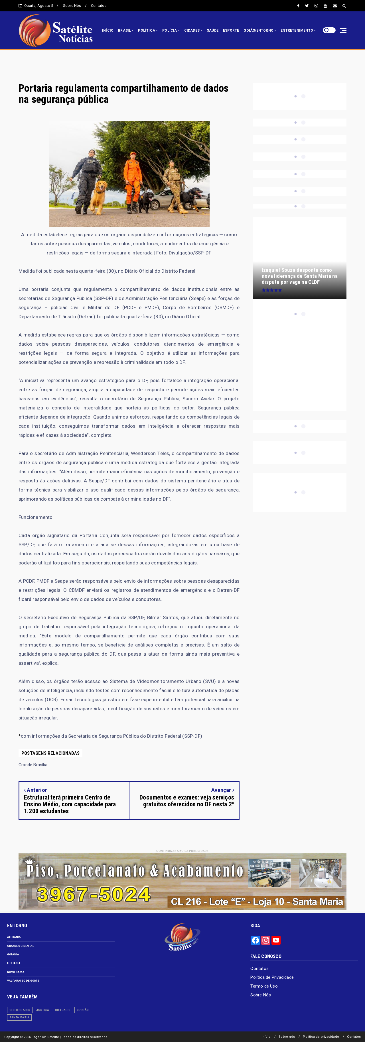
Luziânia (14, 963)
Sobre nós (287, 1036)
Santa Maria (19, 1017)
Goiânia (13, 954)
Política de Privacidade (272, 977)
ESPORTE (231, 30)
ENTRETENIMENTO (297, 30)
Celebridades (19, 1010)
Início (266, 1036)
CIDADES (192, 30)
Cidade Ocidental (20, 945)
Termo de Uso (263, 986)
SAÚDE (212, 30)
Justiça (42, 1010)
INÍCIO (107, 30)
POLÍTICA (146, 30)
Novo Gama (16, 972)
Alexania (14, 937)
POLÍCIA (169, 30)
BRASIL (124, 30)
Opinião (83, 1010)
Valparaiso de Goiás (23, 980)
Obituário (63, 1010)
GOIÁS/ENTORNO (258, 30)
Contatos (99, 5)
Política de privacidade (321, 1036)
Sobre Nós (72, 5)
